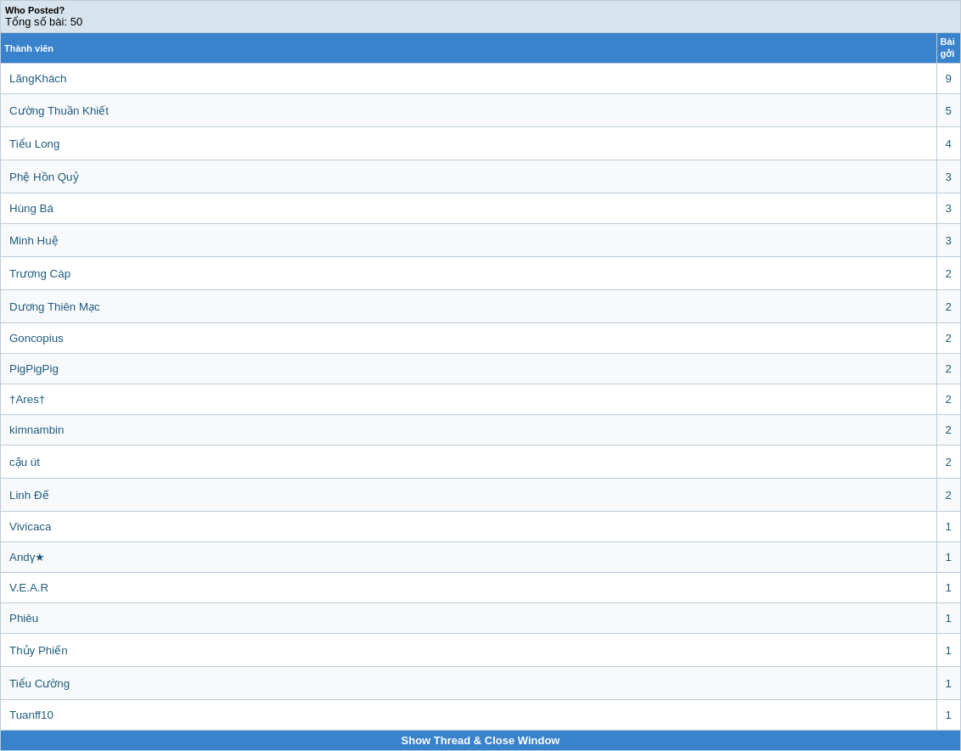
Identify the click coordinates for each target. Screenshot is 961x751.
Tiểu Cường (39, 683)
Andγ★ (27, 557)
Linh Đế (29, 495)
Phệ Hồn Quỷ (44, 177)
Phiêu (23, 618)
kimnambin (36, 429)
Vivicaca (30, 526)
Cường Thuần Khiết (59, 110)
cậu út (24, 462)
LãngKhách (37, 78)
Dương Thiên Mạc (54, 306)
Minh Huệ (34, 240)
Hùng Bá (31, 208)
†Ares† (27, 399)
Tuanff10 (31, 715)
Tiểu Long (34, 143)
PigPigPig (34, 368)
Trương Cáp (39, 273)
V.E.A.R (28, 587)
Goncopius (36, 338)
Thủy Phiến (38, 650)
